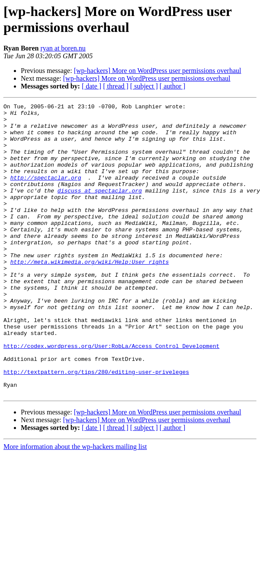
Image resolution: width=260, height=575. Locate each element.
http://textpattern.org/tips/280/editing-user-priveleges (96, 426)
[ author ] (173, 86)
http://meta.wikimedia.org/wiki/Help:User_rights (89, 294)
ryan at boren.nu (62, 48)
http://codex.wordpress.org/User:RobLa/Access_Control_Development (111, 395)
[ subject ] (144, 86)
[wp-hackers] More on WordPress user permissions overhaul (157, 70)
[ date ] (91, 86)
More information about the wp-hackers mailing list (75, 505)
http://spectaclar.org (45, 193)
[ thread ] (115, 86)
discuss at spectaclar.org (100, 208)
